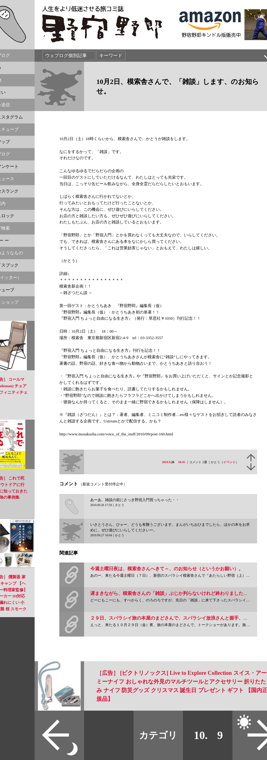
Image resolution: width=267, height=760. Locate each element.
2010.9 (166, 462)
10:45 (181, 462)
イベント (229, 462)
